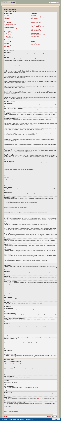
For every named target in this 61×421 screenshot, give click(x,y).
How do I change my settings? (7, 22)
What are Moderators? (33, 14)
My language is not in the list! (7, 25)
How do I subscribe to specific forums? (35, 35)
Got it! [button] (56, 419)
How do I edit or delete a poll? (7, 34)
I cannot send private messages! (35, 21)
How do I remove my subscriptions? (35, 36)
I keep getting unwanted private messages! (36, 22)
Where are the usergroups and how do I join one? (37, 16)
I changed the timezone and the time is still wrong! (10, 24)
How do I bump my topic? (7, 39)
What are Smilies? (6, 43)
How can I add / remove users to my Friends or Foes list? (37, 26)
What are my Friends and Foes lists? (35, 25)
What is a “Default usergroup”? (34, 18)
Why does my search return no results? (35, 29)
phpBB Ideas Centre (38, 398)
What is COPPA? (6, 14)
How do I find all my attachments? (35, 39)
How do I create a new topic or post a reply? (9, 30)
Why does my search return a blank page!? (36, 30)
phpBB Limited (25, 393)
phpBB (29, 124)
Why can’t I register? (6, 15)
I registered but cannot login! (7, 16)
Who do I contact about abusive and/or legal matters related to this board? (39, 43)
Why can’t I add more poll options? (8, 33)
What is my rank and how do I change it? (9, 27)
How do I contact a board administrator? (35, 44)
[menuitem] (8, 8)
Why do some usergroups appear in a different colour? (37, 17)
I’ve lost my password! (7, 18)
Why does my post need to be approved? (9, 38)
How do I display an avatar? (7, 26)
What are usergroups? (33, 15)
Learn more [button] (31, 419)
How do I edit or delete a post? (7, 31)
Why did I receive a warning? (7, 36)
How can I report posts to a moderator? (8, 37)
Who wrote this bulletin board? (34, 42)
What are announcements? (7, 45)
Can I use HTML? (6, 42)
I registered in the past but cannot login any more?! (10, 17)
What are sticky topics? (7, 46)
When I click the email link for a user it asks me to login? (10, 28)
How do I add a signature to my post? (8, 32)
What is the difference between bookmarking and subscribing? (38, 34)
